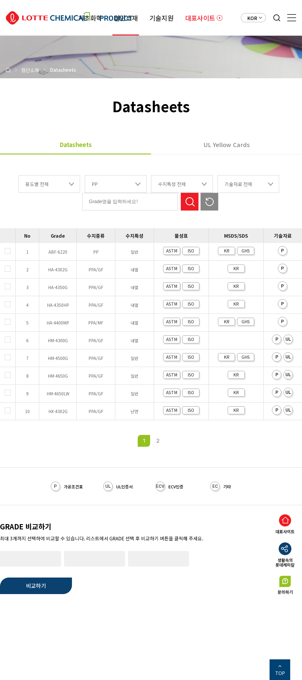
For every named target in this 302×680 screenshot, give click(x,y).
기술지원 (161, 17)
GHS (246, 251)
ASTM (171, 251)
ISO (191, 251)
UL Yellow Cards (226, 144)
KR (226, 251)
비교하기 (36, 585)
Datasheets (76, 144)
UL (288, 339)
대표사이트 (200, 17)
